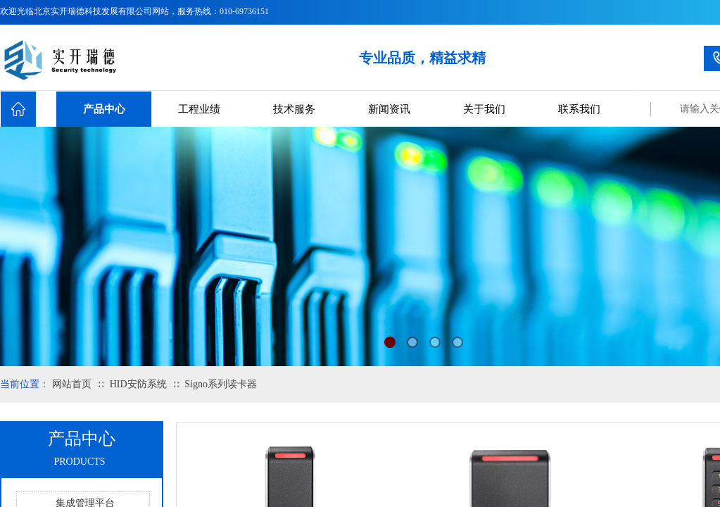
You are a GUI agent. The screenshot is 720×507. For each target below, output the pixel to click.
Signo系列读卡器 (220, 384)
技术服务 (294, 109)
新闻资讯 (389, 109)
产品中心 (104, 109)
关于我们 (484, 109)
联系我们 (579, 109)
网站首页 (71, 384)
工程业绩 (199, 109)
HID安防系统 (138, 384)
